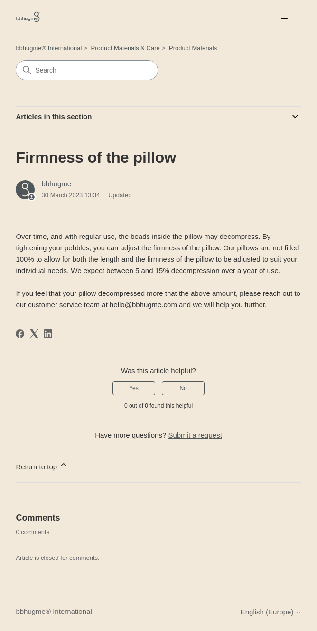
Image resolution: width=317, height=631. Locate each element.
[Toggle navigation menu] (284, 17)
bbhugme (57, 184)
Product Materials (193, 48)
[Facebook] (20, 333)
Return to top (42, 465)
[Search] (87, 70)
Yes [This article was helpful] (134, 388)
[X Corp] (34, 333)
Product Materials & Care (125, 48)
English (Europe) (271, 612)
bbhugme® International (49, 48)
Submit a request (195, 435)
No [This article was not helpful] (182, 388)
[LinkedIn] (48, 333)
